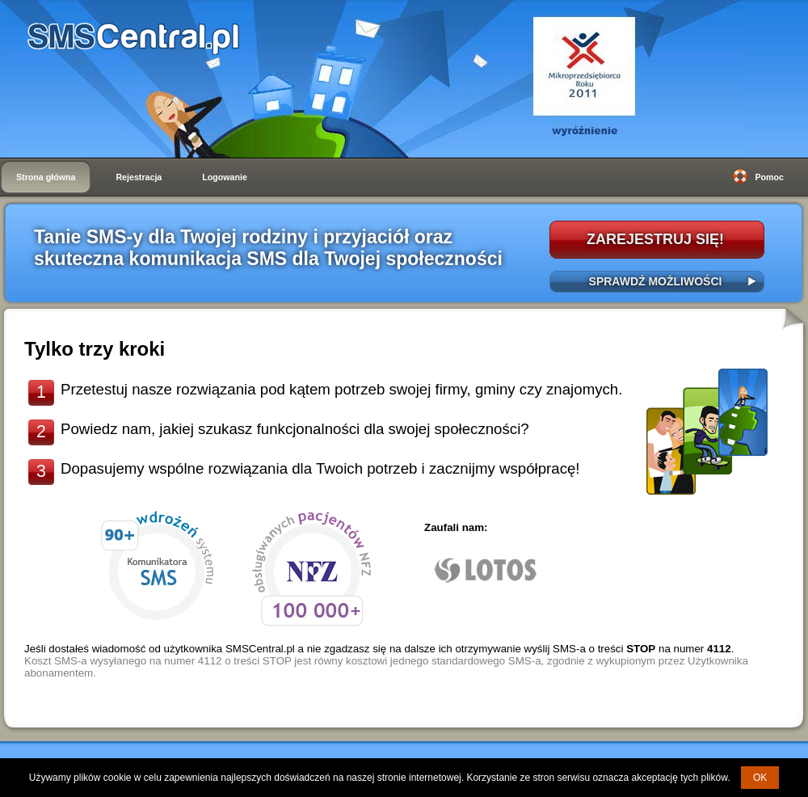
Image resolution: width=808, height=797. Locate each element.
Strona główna (45, 177)
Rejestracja (139, 177)
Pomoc (769, 177)
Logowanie (224, 177)
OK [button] (760, 777)
